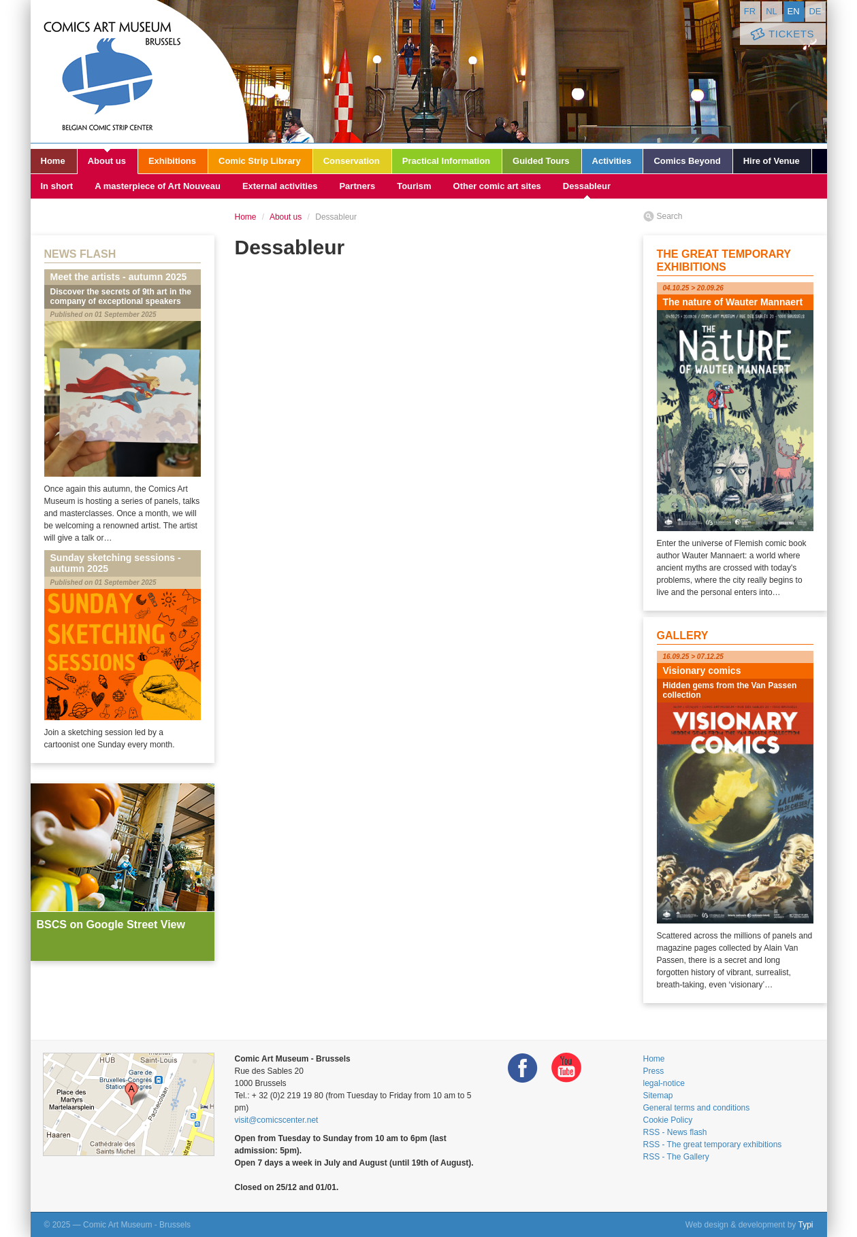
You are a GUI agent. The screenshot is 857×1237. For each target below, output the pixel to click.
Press (653, 1071)
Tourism (414, 186)
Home (53, 161)
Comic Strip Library (260, 161)
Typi (805, 1225)
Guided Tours (541, 161)
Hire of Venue (771, 161)
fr (750, 11)
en (793, 11)
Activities (612, 161)
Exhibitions (172, 161)
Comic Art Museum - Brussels (139, 71)
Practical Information (446, 161)
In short (57, 186)
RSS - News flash (675, 1132)
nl (771, 11)
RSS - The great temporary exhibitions (712, 1144)
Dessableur (587, 186)
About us (107, 161)
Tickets (781, 34)
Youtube (566, 1068)
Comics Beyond (686, 161)
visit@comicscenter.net (277, 1120)
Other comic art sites (497, 186)
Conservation (351, 161)
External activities (280, 186)
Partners (357, 186)
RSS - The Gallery (676, 1157)
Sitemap (658, 1095)
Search (670, 216)
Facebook (522, 1068)
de (815, 11)
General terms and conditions (696, 1108)
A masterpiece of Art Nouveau (158, 186)
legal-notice (664, 1083)
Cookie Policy (668, 1120)
